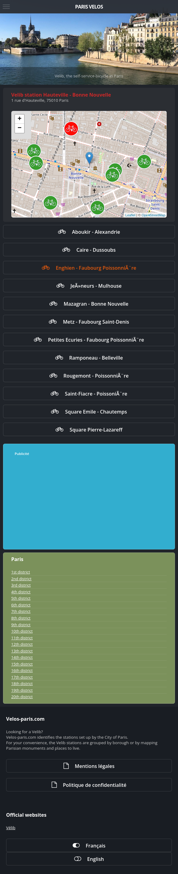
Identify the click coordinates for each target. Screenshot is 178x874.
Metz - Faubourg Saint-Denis (96, 321)
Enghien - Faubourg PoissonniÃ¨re (96, 268)
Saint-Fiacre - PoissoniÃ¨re (96, 393)
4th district (21, 592)
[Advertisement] (86, 502)
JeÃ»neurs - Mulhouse (96, 285)
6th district (21, 605)
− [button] (20, 128)
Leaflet (130, 215)
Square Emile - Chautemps (96, 411)
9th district (21, 624)
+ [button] (20, 119)
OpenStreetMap (153, 215)
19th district (22, 690)
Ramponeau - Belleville (96, 357)
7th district (21, 611)
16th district (22, 670)
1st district (20, 572)
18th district (22, 683)
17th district (22, 677)
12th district (22, 644)
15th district (22, 664)
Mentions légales (94, 766)
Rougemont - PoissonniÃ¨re (96, 375)
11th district (22, 638)
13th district (22, 651)
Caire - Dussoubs (96, 250)
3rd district (21, 585)
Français (95, 845)
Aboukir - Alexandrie (96, 232)
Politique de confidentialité (94, 785)
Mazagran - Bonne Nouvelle (96, 303)
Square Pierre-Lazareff (96, 429)
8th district (21, 618)
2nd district (21, 578)
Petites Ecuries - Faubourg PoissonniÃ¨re (96, 339)
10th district (22, 631)
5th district (21, 598)
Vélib (10, 827)
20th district (22, 696)
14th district (22, 657)
